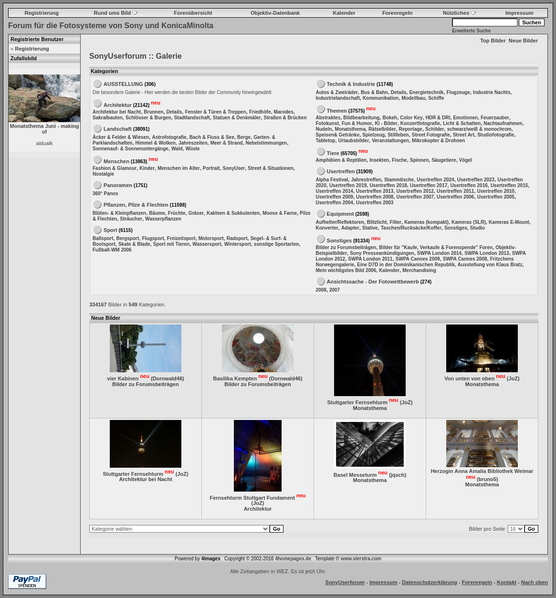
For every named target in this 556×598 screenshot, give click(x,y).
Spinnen (419, 160)
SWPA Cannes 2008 (465, 259)
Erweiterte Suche (471, 30)
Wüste (193, 148)
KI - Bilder (386, 123)
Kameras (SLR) (468, 222)
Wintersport (237, 244)
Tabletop (326, 140)
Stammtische (399, 179)
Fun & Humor (357, 123)
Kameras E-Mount (509, 222)
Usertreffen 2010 (495, 191)
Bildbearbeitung (361, 117)
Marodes (284, 112)
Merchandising (419, 270)
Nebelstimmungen (266, 143)
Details (174, 112)
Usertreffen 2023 (475, 179)
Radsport (237, 238)
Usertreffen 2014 (334, 191)
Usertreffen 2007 (415, 196)
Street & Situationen (271, 168)
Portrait (211, 168)
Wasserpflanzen (163, 218)
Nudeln (324, 129)
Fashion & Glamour (114, 168)
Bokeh (390, 117)
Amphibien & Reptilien (341, 160)
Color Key (411, 117)
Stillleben (398, 134)
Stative (370, 228)
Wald (177, 148)
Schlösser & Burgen (148, 117)
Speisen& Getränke (338, 134)
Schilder (434, 129)
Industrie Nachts (491, 92)
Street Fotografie (431, 134)
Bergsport (127, 238)
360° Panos (105, 193)
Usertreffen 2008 (374, 196)
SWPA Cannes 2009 (418, 259)
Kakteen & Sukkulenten (233, 213)
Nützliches (459, 13)
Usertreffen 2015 (509, 185)
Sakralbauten (108, 117)
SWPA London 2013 (486, 253)
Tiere (333, 153)
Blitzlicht (377, 222)
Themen (337, 110)
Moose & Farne (279, 213)
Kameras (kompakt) (426, 222)
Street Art (463, 134)
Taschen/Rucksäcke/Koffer (411, 228)
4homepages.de (293, 558)
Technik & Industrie (351, 84)
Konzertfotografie (420, 123)
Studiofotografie (495, 134)
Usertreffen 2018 (388, 185)
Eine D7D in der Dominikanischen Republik (406, 264)
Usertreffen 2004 (334, 202)
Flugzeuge (458, 92)
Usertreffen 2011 (455, 191)
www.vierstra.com (361, 558)
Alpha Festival (332, 179)
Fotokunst (327, 123)
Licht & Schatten (462, 123)
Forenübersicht (193, 13)
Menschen (116, 161)
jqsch (398, 474)
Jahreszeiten (193, 143)
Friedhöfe (260, 112)
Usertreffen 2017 (428, 185)
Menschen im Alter (178, 168)
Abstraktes (328, 117)
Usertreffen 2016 (468, 185)
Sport (110, 230)
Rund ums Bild (116, 13)
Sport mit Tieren (171, 244)
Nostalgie (103, 174)
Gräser (196, 213)
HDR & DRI (438, 117)
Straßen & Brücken (285, 117)
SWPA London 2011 (370, 259)
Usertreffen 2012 (415, 191)
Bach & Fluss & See (211, 137)
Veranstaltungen (390, 140)
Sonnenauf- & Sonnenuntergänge (130, 148)
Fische (399, 160)
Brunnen (153, 112)
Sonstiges (455, 228)
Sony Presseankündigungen (382, 253)
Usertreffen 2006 (455, 196)
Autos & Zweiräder (337, 92)
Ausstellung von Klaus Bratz (490, 264)
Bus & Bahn (374, 92)
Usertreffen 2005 (495, 196)
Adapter (350, 228)
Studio (477, 228)
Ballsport (103, 238)
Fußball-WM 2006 (112, 249)
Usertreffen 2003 (374, 202)
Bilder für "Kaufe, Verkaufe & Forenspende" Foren (436, 247)
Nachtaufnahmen (502, 123)
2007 (334, 290)
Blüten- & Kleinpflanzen (119, 213)
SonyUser (234, 168)
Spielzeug (373, 134)
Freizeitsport (181, 238)
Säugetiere (443, 160)
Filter (395, 222)
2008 (321, 290)
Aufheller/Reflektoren (340, 222)
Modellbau (413, 98)
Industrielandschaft (338, 98)
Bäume (157, 213)
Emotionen (465, 117)
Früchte (177, 213)
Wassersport (206, 244)
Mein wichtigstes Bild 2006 (346, 270)
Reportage (410, 129)
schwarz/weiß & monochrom (479, 129)
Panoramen (118, 185)
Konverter (327, 228)
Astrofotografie (169, 137)
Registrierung (41, 13)
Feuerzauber (495, 117)
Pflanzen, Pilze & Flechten (136, 205)
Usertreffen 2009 (334, 196)
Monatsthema (350, 129)
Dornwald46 (167, 378)
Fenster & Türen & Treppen (215, 112)
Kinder (147, 168)
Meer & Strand (226, 143)
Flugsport (153, 238)
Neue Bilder (523, 40)
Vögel (465, 160)
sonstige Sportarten (276, 244)
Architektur (118, 104)
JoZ (406, 402)
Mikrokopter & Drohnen (438, 140)
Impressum (519, 13)
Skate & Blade (134, 244)
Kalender (344, 13)
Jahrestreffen (366, 179)
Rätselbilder (382, 129)
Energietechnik (426, 92)
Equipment (340, 214)
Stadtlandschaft (192, 117)
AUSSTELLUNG (123, 84)
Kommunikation (381, 98)
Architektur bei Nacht (117, 112)
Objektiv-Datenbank (275, 13)
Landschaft (118, 129)
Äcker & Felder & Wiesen (121, 137)
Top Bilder (493, 40)
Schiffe (436, 98)
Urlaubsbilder (353, 140)
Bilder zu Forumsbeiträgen (346, 247)
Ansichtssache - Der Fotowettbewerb (373, 281)
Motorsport (211, 238)
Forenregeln (397, 13)
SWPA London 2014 (439, 253)
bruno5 (487, 479)
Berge (244, 137)
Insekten (379, 160)
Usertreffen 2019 (348, 185)
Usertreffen (341, 171)
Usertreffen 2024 (435, 179)
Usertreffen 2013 (374, 191)
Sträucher (131, 218)
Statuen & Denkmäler (237, 117)
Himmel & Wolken (156, 143)
